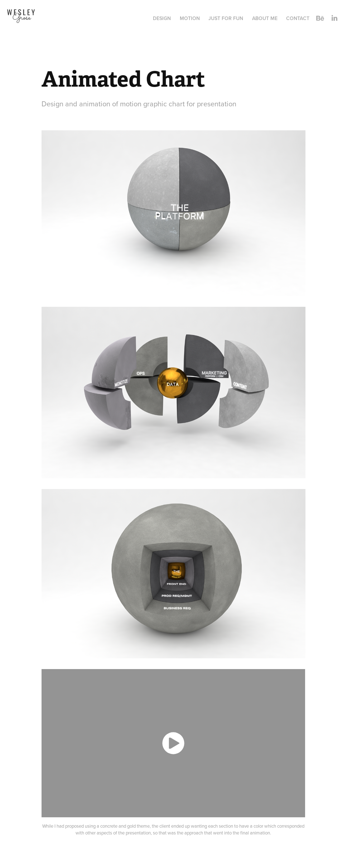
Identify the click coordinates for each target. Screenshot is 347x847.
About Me (265, 18)
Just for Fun (225, 18)
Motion (190, 18)
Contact (297, 18)
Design (162, 18)
